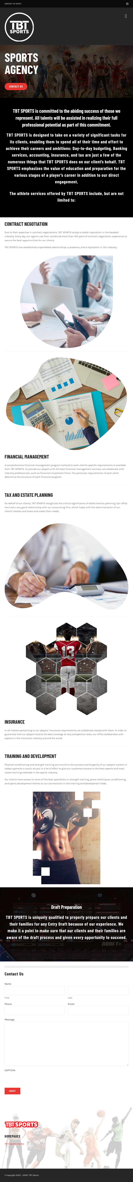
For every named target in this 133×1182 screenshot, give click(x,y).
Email (76, 1004)
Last (70, 997)
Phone (13, 1004)
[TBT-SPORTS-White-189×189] (19, 13)
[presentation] (28, 1078)
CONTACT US (10, 4)
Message (9, 1019)
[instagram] (127, 4)
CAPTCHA (10, 1070)
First (7, 997)
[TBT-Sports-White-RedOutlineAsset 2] (21, 1122)
